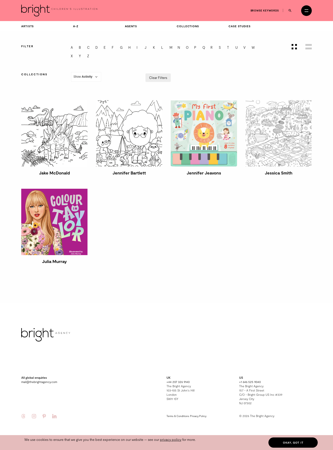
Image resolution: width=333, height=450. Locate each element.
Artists (27, 26)
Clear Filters (158, 78)
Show (86, 76)
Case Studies (240, 26)
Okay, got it (293, 442)
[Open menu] (306, 10)
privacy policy (170, 439)
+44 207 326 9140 (178, 382)
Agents (131, 26)
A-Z (75, 26)
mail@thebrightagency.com (39, 382)
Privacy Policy (198, 415)
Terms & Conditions (177, 415)
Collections (188, 26)
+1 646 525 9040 (250, 382)
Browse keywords (265, 10)
